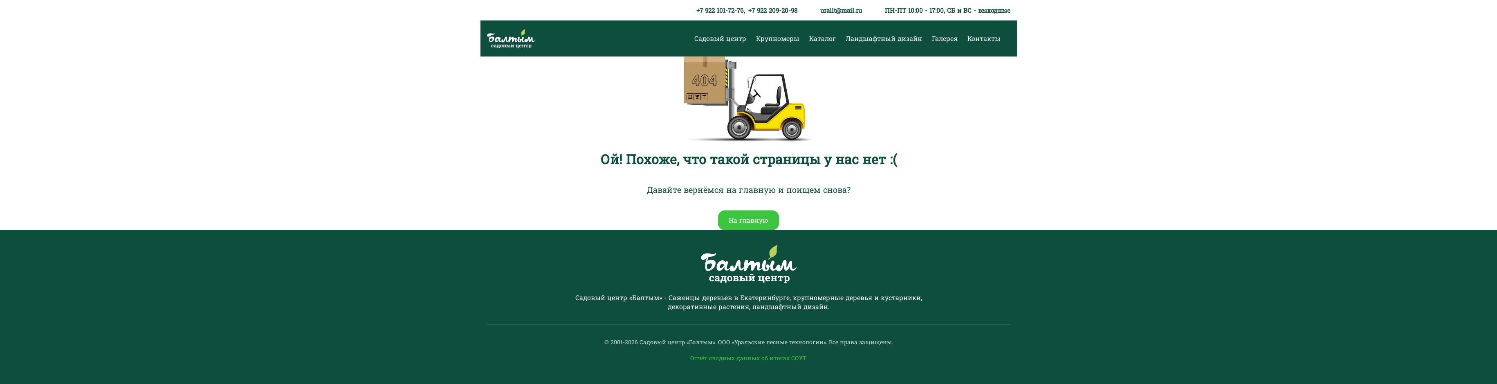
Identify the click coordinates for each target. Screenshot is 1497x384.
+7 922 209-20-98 (772, 10)
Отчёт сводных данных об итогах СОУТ (748, 358)
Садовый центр (720, 38)
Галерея (945, 38)
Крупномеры (777, 38)
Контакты (984, 38)
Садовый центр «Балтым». (679, 342)
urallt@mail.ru (841, 10)
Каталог (822, 38)
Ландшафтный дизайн (884, 38)
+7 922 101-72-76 (719, 10)
